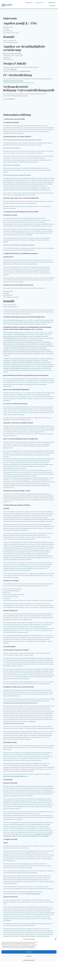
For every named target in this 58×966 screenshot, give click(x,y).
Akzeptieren (29, 952)
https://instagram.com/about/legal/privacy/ (15, 779)
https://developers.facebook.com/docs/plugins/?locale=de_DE (20, 706)
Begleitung (40, 2)
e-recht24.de (11, 102)
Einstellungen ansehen (29, 960)
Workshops (51, 2)
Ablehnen (29, 956)
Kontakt (52, 5)
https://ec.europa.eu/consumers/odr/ (13, 80)
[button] (55, 939)
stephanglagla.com (25, 71)
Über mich (29, 2)
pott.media (13, 69)
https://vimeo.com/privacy (33, 897)
